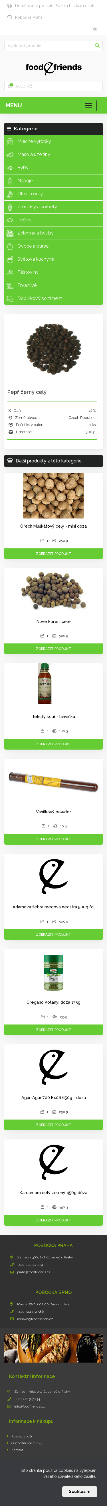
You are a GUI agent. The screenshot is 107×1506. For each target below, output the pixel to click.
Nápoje (20, 181)
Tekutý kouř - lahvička (53, 716)
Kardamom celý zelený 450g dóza (53, 1192)
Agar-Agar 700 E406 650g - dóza (53, 1097)
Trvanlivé (22, 285)
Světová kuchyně (30, 259)
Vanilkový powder (53, 811)
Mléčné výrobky (29, 141)
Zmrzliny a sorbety (32, 207)
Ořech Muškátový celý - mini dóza (53, 526)
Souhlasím (79, 1491)
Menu (14, 105)
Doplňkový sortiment (34, 298)
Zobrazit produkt (53, 554)
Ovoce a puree (28, 246)
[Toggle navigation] (89, 105)
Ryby (18, 167)
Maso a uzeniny (28, 154)
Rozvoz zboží (19, 1436)
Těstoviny (23, 272)
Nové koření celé (54, 621)
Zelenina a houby (30, 233)
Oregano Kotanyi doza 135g (53, 1002)
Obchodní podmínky (25, 1443)
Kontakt (15, 1450)
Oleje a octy (25, 194)
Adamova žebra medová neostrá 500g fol (54, 906)
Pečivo (19, 220)
